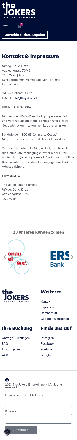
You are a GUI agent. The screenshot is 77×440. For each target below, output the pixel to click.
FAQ (5, 344)
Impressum (48, 307)
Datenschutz (49, 313)
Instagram (48, 338)
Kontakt (46, 302)
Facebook (47, 344)
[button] (5, 26)
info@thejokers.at (25, 98)
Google (46, 355)
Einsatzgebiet (11, 349)
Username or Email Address (24, 395)
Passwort (11, 411)
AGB (5, 355)
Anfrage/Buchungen (16, 338)
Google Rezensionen (55, 319)
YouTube (46, 349)
